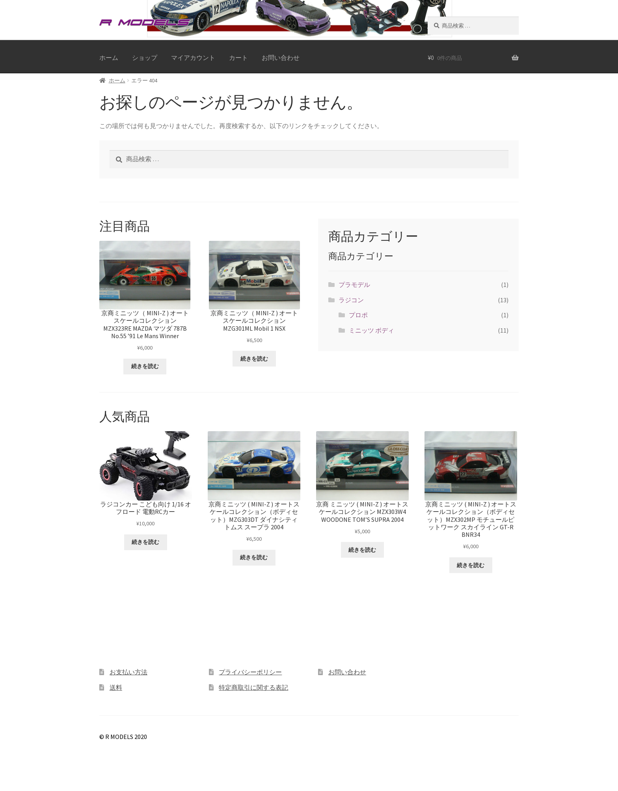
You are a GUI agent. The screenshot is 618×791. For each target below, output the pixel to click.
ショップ (144, 57)
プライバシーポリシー (250, 672)
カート (238, 57)
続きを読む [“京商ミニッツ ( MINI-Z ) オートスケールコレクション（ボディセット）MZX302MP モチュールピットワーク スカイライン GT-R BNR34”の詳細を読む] (470, 565)
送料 (116, 687)
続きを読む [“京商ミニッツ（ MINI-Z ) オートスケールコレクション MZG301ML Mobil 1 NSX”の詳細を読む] (254, 358)
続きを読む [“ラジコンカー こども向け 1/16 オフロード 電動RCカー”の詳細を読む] (145, 541)
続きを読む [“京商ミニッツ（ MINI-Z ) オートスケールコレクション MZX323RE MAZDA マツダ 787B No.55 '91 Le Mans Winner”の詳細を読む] (145, 366)
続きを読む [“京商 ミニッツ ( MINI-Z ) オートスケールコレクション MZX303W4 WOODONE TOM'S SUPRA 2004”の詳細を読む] (362, 549)
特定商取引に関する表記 (253, 687)
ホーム (108, 57)
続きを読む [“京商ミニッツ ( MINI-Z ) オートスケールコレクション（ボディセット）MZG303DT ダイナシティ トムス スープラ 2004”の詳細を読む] (254, 557)
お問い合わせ (281, 57)
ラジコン (351, 300)
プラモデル (354, 284)
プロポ (358, 315)
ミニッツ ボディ (371, 330)
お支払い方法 (128, 672)
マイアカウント (193, 57)
